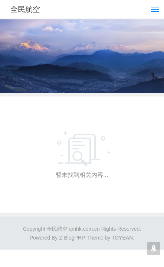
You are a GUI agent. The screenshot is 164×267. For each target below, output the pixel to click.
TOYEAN (122, 238)
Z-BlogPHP (71, 238)
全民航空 (25, 9)
